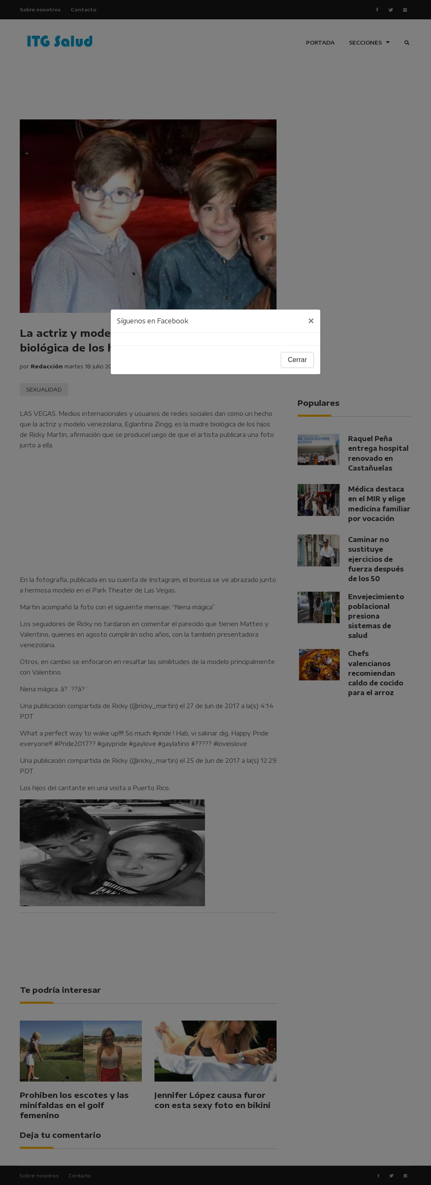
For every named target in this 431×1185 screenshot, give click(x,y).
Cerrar (297, 359)
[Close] (311, 321)
